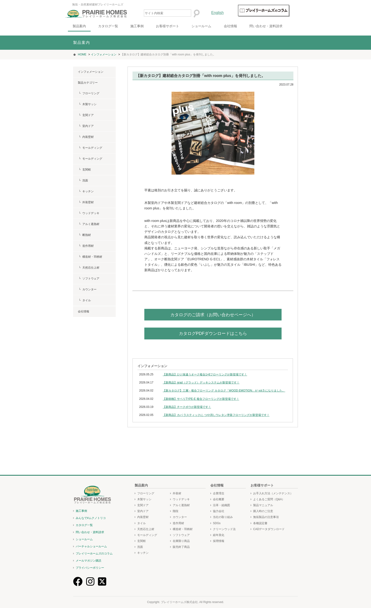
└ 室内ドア (86, 126)
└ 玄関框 (84, 169)
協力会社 (218, 511)
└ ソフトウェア (88, 278)
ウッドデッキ (181, 499)
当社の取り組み (223, 517)
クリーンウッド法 (224, 529)
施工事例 (145, 26)
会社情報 (238, 26)
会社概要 (218, 499)
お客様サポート (175, 26)
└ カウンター (87, 289)
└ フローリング (88, 93)
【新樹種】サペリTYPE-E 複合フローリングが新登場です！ (201, 399)
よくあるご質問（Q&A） (269, 499)
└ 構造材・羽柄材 (90, 256)
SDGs (217, 523)
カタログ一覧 (116, 26)
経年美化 (218, 535)
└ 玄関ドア (86, 115)
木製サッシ (144, 499)
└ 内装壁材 (86, 137)
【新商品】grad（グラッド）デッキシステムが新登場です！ (201, 382)
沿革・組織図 (221, 505)
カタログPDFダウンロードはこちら (213, 333)
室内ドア (143, 511)
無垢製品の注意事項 (266, 517)
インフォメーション (90, 71)
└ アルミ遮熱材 (88, 224)
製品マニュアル (263, 505)
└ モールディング (90, 147)
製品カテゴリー (88, 82)
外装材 (177, 493)
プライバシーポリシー (90, 567)
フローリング (145, 493)
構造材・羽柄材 (183, 529)
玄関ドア (143, 505)
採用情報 (218, 541)
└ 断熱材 (84, 235)
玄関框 (141, 541)
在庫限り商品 (181, 541)
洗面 (140, 547)
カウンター (180, 517)
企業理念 (218, 493)
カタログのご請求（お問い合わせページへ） (213, 314)
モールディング (147, 535)
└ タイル (84, 300)
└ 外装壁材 (86, 202)
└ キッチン (86, 191)
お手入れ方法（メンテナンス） (273, 493)
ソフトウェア (181, 535)
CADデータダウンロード (269, 529)
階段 (175, 511)
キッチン (143, 552)
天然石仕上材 (145, 529)
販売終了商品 (181, 547)
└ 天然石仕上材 (88, 267)
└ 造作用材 (86, 246)
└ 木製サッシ (87, 104)
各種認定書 (260, 523)
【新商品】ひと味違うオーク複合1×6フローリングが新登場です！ (205, 374)
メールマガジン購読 (88, 560)
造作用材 (178, 523)
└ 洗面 (83, 180)
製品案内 (87, 26)
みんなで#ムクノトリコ (91, 518)
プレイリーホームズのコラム (94, 553)
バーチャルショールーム (91, 546)
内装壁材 (143, 517)
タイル (141, 523)
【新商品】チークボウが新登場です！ (187, 407)
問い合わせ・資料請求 (273, 26)
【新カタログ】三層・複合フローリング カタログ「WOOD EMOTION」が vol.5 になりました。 (224, 390)
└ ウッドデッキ (88, 213)
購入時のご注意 (263, 511)
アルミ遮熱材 (181, 505)
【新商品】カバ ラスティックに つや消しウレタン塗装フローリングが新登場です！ (216, 415)
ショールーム (209, 26)
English (225, 13)
